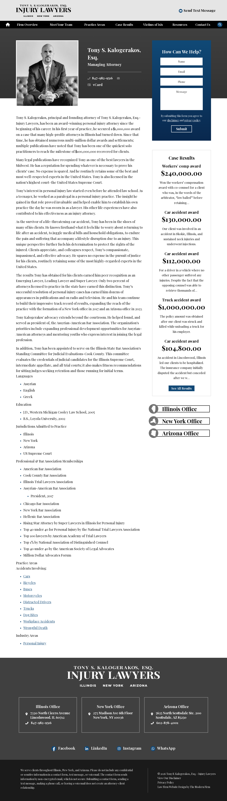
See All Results (181, 388)
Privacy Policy (166, 782)
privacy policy (192, 120)
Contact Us (202, 25)
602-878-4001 (167, 723)
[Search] (219, 24)
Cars (26, 576)
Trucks (28, 608)
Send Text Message (200, 10)
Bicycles (29, 582)
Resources (179, 25)
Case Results (124, 25)
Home (8, 24)
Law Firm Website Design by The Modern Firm (184, 787)
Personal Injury (34, 643)
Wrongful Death (35, 628)
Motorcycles (32, 595)
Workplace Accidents (39, 621)
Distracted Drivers (37, 602)
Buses (27, 589)
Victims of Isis (153, 25)
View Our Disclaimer (169, 778)
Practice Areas (94, 25)
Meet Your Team (61, 25)
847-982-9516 (102, 78)
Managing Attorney (105, 64)
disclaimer (173, 120)
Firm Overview (27, 25)
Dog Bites (30, 615)
